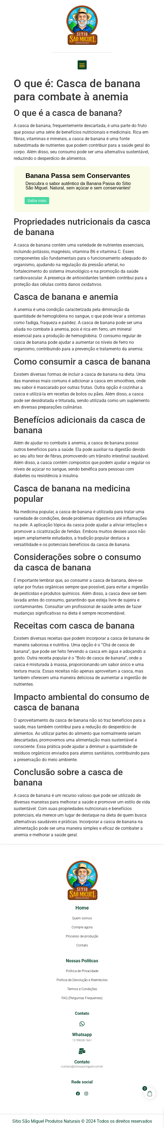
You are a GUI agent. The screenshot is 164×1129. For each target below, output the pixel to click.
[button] (82, 64)
